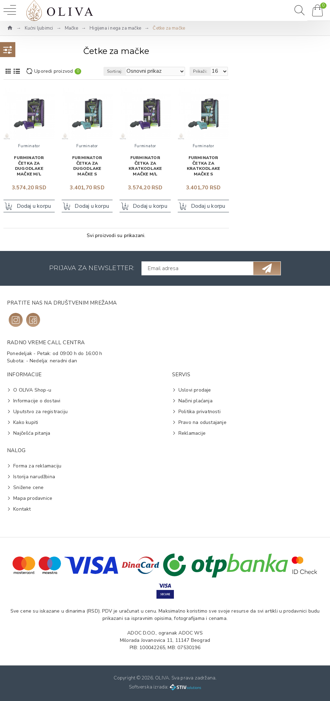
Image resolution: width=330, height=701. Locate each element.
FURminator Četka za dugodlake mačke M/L (29, 166)
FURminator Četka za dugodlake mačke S (87, 166)
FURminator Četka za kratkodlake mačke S (203, 166)
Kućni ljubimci (39, 28)
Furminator (29, 146)
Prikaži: (200, 71)
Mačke (71, 28)
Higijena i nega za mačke (115, 28)
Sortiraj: (115, 71)
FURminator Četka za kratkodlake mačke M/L (145, 166)
